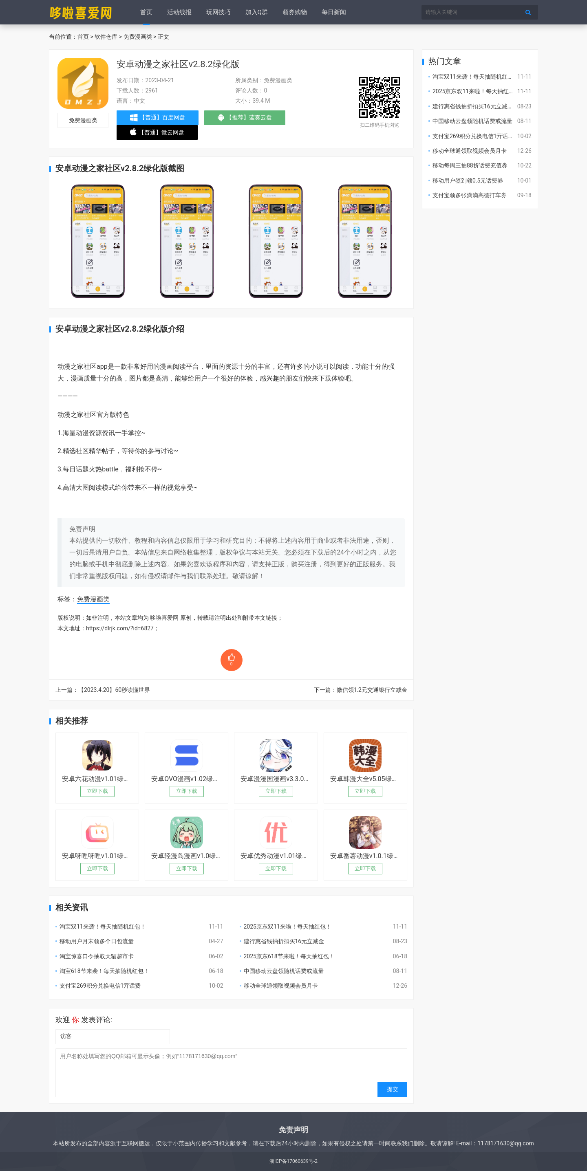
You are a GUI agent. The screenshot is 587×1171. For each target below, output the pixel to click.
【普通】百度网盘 (157, 118)
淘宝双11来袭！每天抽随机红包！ (103, 926)
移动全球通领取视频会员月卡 (281, 985)
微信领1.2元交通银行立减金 (372, 690)
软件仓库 (106, 36)
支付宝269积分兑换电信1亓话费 (100, 985)
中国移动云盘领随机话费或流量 (284, 971)
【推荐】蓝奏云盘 (244, 119)
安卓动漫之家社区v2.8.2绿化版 (178, 64)
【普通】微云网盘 (157, 134)
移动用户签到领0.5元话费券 (468, 180)
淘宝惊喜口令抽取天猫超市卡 (97, 956)
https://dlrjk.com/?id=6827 (120, 628)
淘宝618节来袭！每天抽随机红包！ (104, 971)
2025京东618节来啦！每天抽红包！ (289, 956)
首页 (146, 12)
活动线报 (179, 12)
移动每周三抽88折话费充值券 (470, 165)
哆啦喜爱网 (164, 617)
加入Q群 (256, 12)
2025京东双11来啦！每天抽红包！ (287, 926)
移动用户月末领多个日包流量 (97, 941)
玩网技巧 (218, 12)
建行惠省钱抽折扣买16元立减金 (284, 941)
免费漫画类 (138, 36)
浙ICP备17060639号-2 (293, 1161)
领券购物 (294, 12)
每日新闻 (334, 12)
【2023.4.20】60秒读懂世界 (114, 690)
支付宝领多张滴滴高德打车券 (470, 195)
